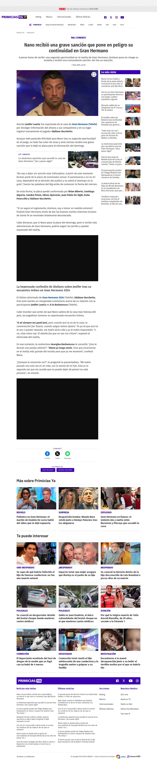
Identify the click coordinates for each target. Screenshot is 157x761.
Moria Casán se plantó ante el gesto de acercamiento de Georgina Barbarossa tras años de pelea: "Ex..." (36, 736)
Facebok (47, 455)
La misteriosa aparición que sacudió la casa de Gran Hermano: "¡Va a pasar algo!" (36, 704)
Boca (122, 25)
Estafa (91, 25)
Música (49, 17)
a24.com (94, 9)
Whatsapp (67, 455)
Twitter (57, 455)
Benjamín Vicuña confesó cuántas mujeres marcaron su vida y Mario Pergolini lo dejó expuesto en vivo (33, 719)
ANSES (82, 25)
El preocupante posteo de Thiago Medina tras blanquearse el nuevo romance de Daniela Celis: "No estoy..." (35, 711)
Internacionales (64, 17)
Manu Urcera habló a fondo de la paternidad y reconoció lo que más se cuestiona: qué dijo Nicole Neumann (36, 696)
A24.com (124, 694)
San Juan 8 (125, 714)
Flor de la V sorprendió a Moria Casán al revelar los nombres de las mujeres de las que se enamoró (35, 727)
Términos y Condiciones (26, 757)
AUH (107, 25)
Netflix (99, 25)
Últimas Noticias (83, 17)
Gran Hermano (47, 470)
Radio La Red (126, 704)
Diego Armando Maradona (55, 25)
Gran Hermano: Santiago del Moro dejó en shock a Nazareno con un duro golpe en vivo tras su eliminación (36, 744)
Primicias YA (20, 33)
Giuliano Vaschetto (65, 470)
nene (114, 25)
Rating (38, 17)
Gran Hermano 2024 (53, 297)
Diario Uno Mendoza (130, 709)
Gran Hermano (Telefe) (84, 124)
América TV (126, 699)
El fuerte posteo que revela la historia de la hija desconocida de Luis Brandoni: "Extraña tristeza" (76, 741)
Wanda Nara (72, 25)
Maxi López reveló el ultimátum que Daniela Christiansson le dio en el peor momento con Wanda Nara (75, 703)
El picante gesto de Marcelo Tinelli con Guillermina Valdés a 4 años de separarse (77, 695)
